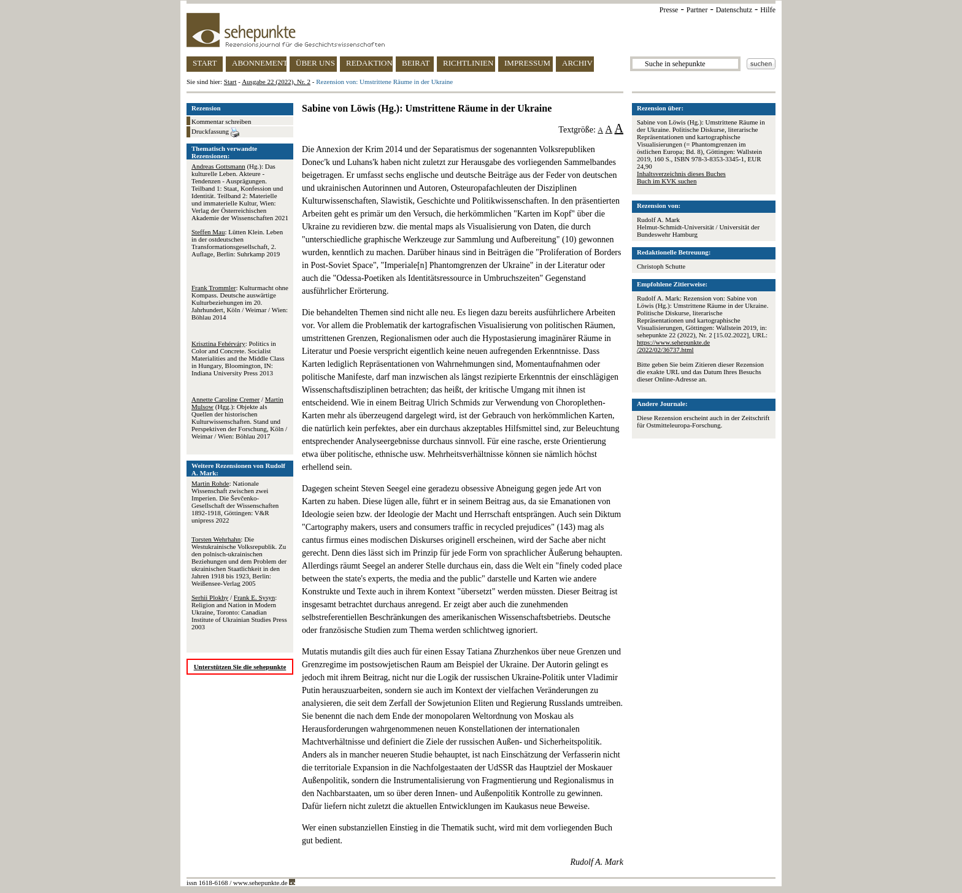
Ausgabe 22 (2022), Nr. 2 (276, 81)
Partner (697, 10)
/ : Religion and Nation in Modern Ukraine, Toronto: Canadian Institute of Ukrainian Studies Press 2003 (239, 612)
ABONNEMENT (259, 62)
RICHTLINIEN (468, 62)
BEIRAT (416, 62)
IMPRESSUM (527, 62)
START (205, 62)
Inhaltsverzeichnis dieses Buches (681, 173)
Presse (669, 10)
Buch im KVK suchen (666, 181)
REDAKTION (369, 62)
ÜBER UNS (315, 62)
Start (230, 81)
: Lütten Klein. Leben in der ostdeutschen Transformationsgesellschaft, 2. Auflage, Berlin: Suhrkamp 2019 (237, 243)
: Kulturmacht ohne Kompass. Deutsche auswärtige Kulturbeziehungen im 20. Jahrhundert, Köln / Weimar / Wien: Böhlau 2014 (239, 302)
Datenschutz (734, 10)
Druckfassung (215, 132)
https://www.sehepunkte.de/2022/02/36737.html (673, 346)
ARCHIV (577, 62)
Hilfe (767, 10)
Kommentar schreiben (221, 121)
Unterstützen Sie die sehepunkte (240, 666)
